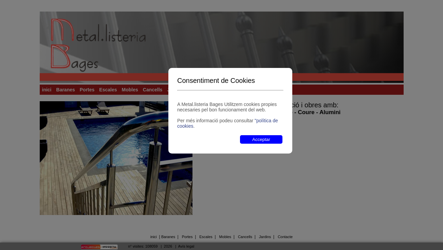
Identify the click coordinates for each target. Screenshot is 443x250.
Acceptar (261, 139)
